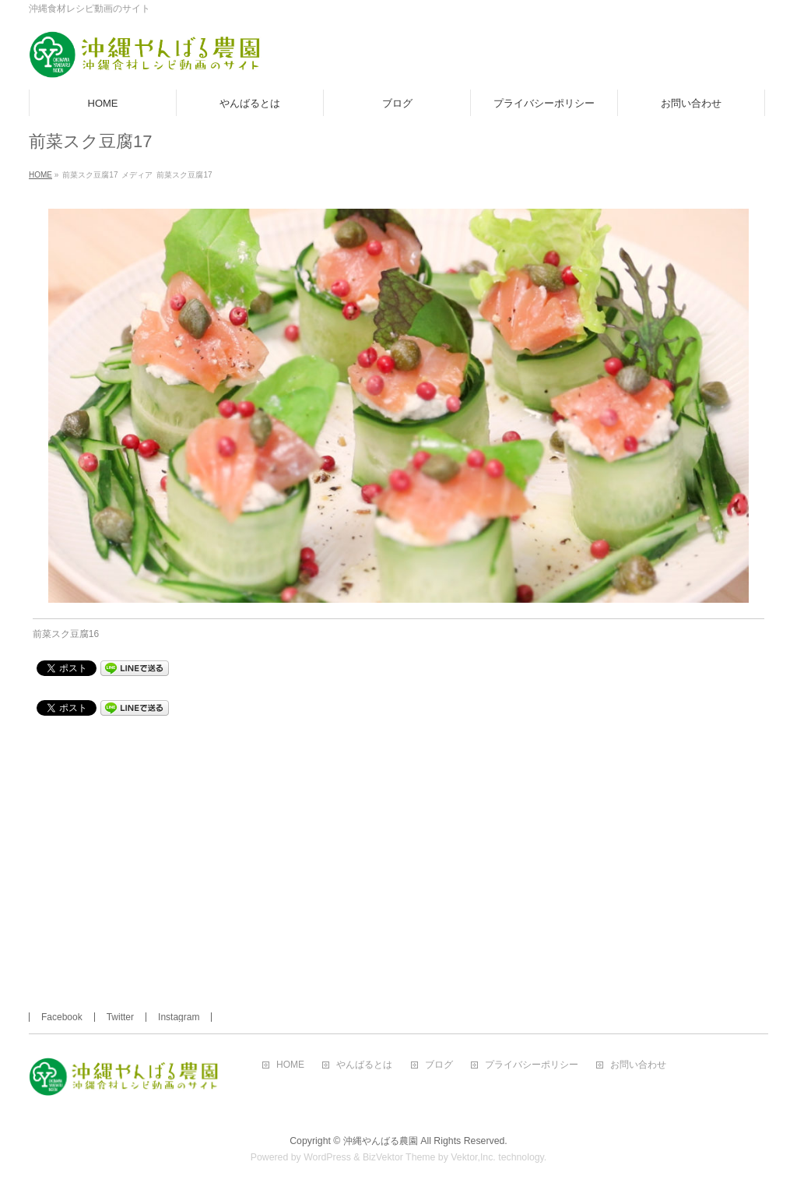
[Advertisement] (399, 841)
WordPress (327, 1157)
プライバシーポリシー (531, 1065)
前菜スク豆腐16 (66, 633)
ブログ (439, 1065)
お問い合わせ (638, 1065)
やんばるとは (364, 1065)
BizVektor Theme (399, 1157)
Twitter (120, 1017)
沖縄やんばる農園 (380, 1140)
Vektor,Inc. (473, 1157)
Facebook (62, 1017)
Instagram (178, 1017)
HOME (290, 1065)
